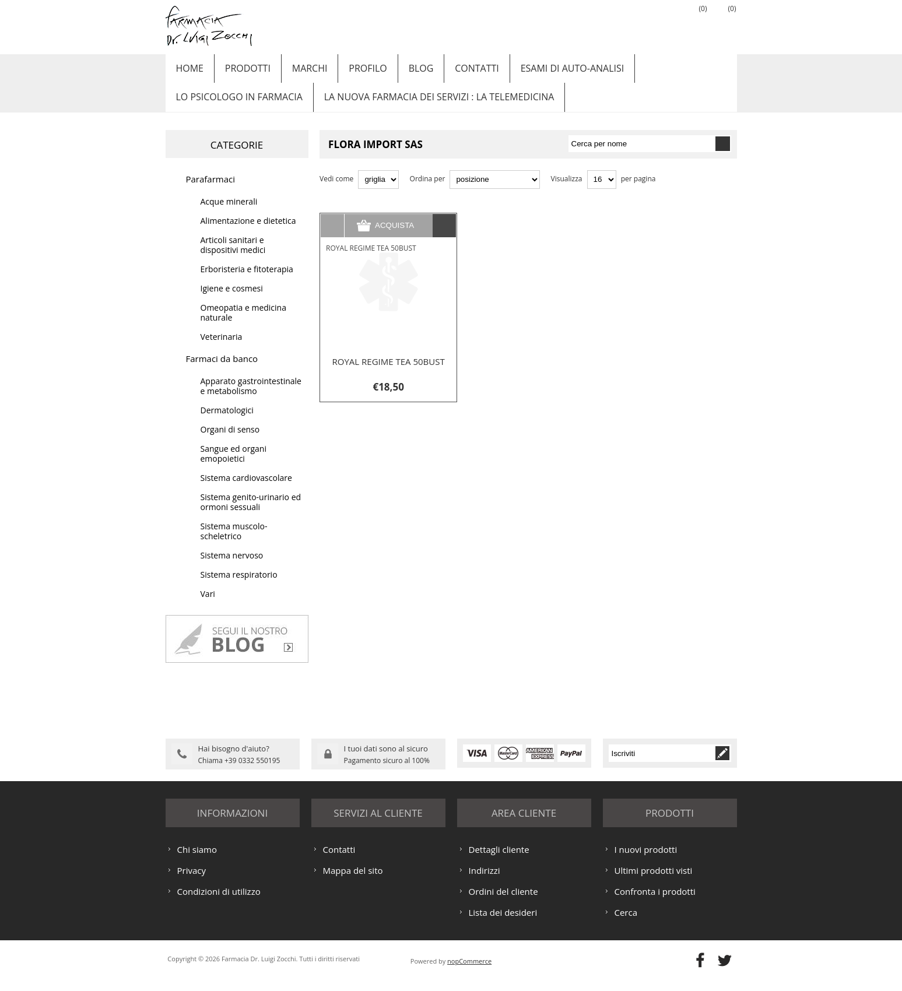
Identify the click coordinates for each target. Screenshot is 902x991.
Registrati (635, 24)
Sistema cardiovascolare (246, 490)
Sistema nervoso (232, 568)
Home (188, 71)
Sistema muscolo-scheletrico (234, 543)
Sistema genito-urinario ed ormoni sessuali (251, 514)
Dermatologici (227, 422)
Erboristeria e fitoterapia (247, 281)
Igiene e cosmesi (232, 301)
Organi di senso (230, 442)
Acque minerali (229, 214)
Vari (208, 606)
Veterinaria (222, 349)
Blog (405, 71)
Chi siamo (197, 860)
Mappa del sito (353, 881)
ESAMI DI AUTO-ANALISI (550, 71)
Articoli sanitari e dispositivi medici (233, 257)
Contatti (458, 71)
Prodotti (242, 71)
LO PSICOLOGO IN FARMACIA (237, 106)
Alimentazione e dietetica (248, 233)
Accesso (664, 24)
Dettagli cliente (499, 860)
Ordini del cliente (503, 902)
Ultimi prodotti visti (654, 881)
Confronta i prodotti (655, 902)
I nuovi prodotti (646, 860)
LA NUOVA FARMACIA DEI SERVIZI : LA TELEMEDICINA (434, 106)
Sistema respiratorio (239, 587)
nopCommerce (469, 972)
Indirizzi (484, 881)
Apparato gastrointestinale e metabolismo (251, 398)
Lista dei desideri (503, 923)
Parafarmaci (211, 192)
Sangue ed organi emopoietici (233, 466)
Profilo (356, 71)
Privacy (191, 881)
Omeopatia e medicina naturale (243, 325)
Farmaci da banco (222, 371)
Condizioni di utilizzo (219, 902)
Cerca (626, 923)
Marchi (301, 71)
